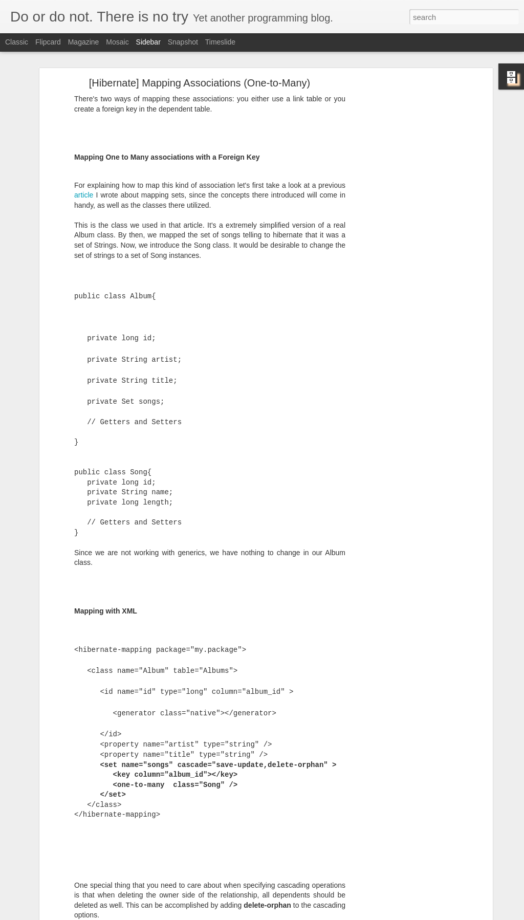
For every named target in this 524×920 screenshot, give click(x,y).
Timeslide (220, 42)
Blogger (294, 914)
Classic (16, 42)
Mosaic (117, 42)
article (83, 144)
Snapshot (183, 42)
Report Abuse (324, 914)
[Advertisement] (402, 192)
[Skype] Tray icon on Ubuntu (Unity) (73, 891)
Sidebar (148, 42)
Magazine (83, 42)
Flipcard (48, 42)
